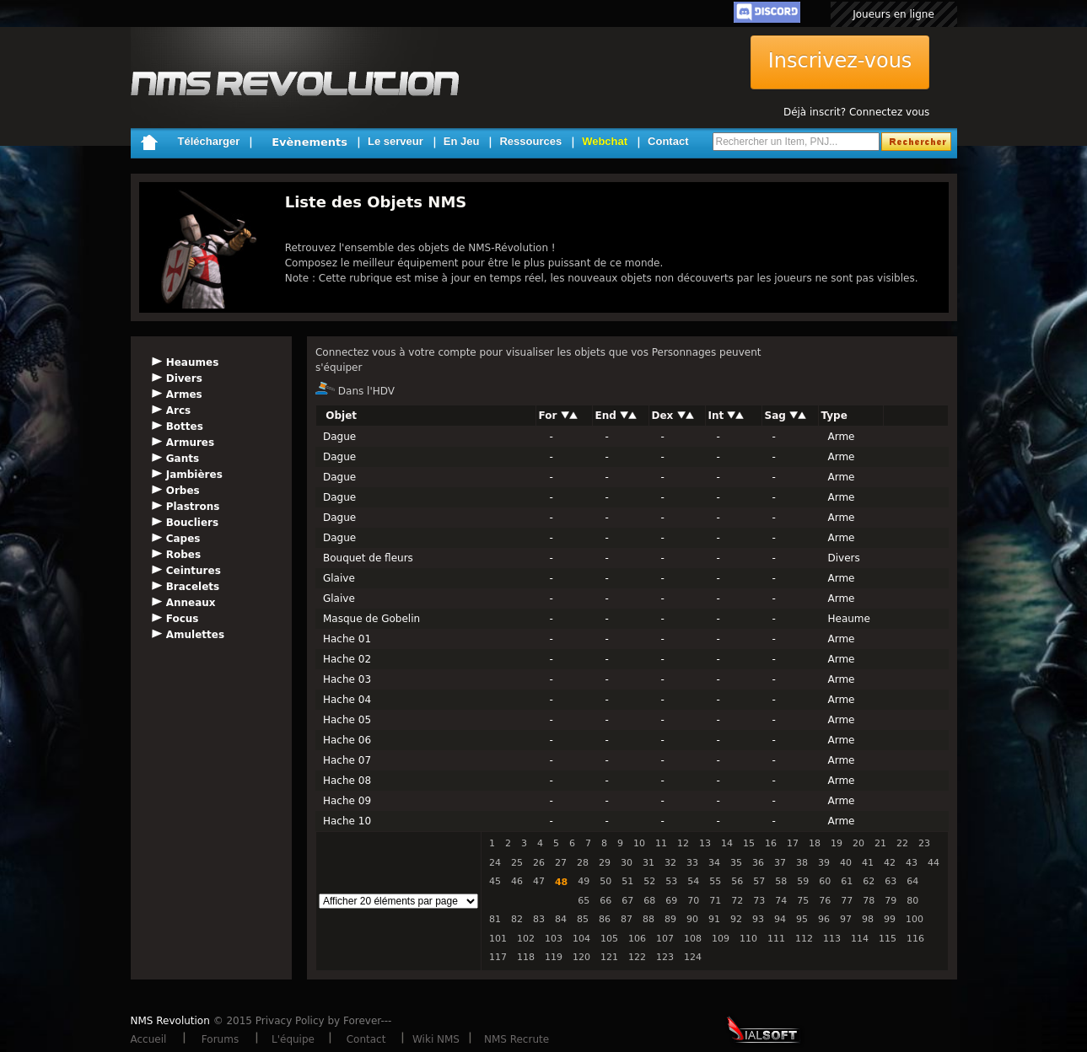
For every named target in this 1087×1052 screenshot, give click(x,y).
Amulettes (195, 635)
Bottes (184, 426)
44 (933, 862)
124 (693, 957)
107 (665, 938)
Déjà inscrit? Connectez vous (856, 112)
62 (868, 881)
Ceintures (193, 571)
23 (924, 843)
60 (825, 881)
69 (671, 900)
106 (637, 938)
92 (736, 919)
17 (793, 843)
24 (495, 862)
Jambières (194, 474)
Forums (220, 1039)
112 (804, 938)
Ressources (530, 141)
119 (553, 957)
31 (648, 862)
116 (915, 938)
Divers (184, 378)
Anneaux (191, 603)
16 (771, 843)
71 (715, 900)
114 (860, 938)
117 (498, 957)
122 (637, 957)
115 (887, 938)
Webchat (604, 141)
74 (781, 900)
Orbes (183, 490)
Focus (182, 619)
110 (748, 938)
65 (583, 900)
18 (815, 843)
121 (609, 957)
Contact (668, 141)
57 (759, 881)
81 (495, 919)
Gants (182, 458)
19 (836, 843)
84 (561, 919)
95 (802, 919)
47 (539, 881)
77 (847, 900)
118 (526, 957)
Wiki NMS (436, 1039)
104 (581, 938)
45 (495, 881)
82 (517, 919)
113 (832, 938)
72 (737, 900)
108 (693, 938)
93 (758, 919)
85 (583, 919)
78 (868, 900)
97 (846, 919)
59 (803, 881)
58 (781, 881)
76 (825, 900)
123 (665, 957)
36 (758, 862)
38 (802, 862)
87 (626, 919)
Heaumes (192, 362)
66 (605, 900)
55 (715, 881)
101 (498, 938)
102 (526, 938)
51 (627, 881)
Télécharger (209, 141)
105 (609, 938)
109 (720, 938)
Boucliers (192, 523)
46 (517, 881)
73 (759, 900)
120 (581, 957)
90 (692, 919)
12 (683, 843)
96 (824, 919)
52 (649, 881)
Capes (183, 539)
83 (539, 919)
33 (692, 862)
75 (803, 900)
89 (670, 919)
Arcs (178, 410)
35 (736, 862)
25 (517, 862)
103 (553, 938)
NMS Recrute (516, 1039)
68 (649, 900)
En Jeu (462, 141)
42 (890, 862)
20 (858, 843)
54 (693, 881)
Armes (184, 394)
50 (605, 881)
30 (626, 862)
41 (868, 862)
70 (693, 900)
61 (847, 881)
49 (583, 881)
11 (661, 843)
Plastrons (193, 507)
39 (824, 862)
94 (780, 919)
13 (705, 843)
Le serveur (395, 141)
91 (714, 919)
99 (890, 919)
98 (868, 919)
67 (627, 900)
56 (737, 881)
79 (890, 900)
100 (914, 919)
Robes (183, 555)
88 (648, 919)
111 (776, 938)
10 (639, 843)
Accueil (149, 1039)
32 (670, 862)
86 (605, 919)
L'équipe (293, 1039)
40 (846, 862)
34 (714, 862)
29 (605, 862)
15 (749, 843)
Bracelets (193, 587)
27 (561, 862)
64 (912, 881)
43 (911, 862)
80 (912, 900)
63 (890, 881)
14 (727, 843)
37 (780, 862)
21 (880, 843)
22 (902, 843)
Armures (190, 442)
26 (539, 862)
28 (583, 862)
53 (671, 881)
